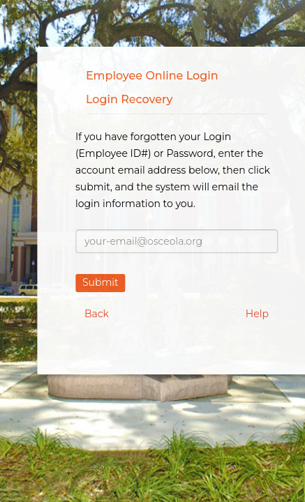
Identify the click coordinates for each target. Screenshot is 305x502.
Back (96, 313)
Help (257, 313)
